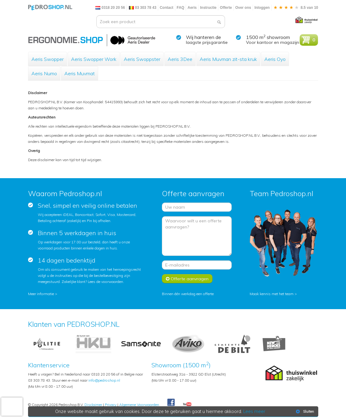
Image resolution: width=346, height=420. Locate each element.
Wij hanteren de (203, 37)
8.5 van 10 (295, 7)
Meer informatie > (42, 293)
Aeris (192, 7)
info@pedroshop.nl (104, 380)
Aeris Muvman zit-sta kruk (228, 59)
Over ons (243, 7)
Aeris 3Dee (180, 59)
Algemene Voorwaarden (139, 404)
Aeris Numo (44, 73)
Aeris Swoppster (142, 59)
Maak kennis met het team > (273, 293)
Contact (166, 7)
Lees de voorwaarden (105, 281)
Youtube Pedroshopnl (187, 404)
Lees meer (254, 411)
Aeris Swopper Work (93, 59)
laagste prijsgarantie (207, 42)
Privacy (110, 404)
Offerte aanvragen (187, 278)
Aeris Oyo (275, 59)
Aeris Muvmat (79, 73)
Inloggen (262, 7)
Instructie (208, 7)
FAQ (180, 7)
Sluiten (304, 411)
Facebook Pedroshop (171, 402)
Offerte (226, 7)
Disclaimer (93, 404)
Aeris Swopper (47, 59)
